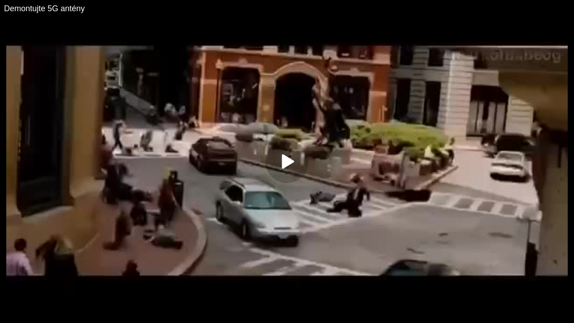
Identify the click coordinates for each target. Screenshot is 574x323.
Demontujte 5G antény (44, 8)
